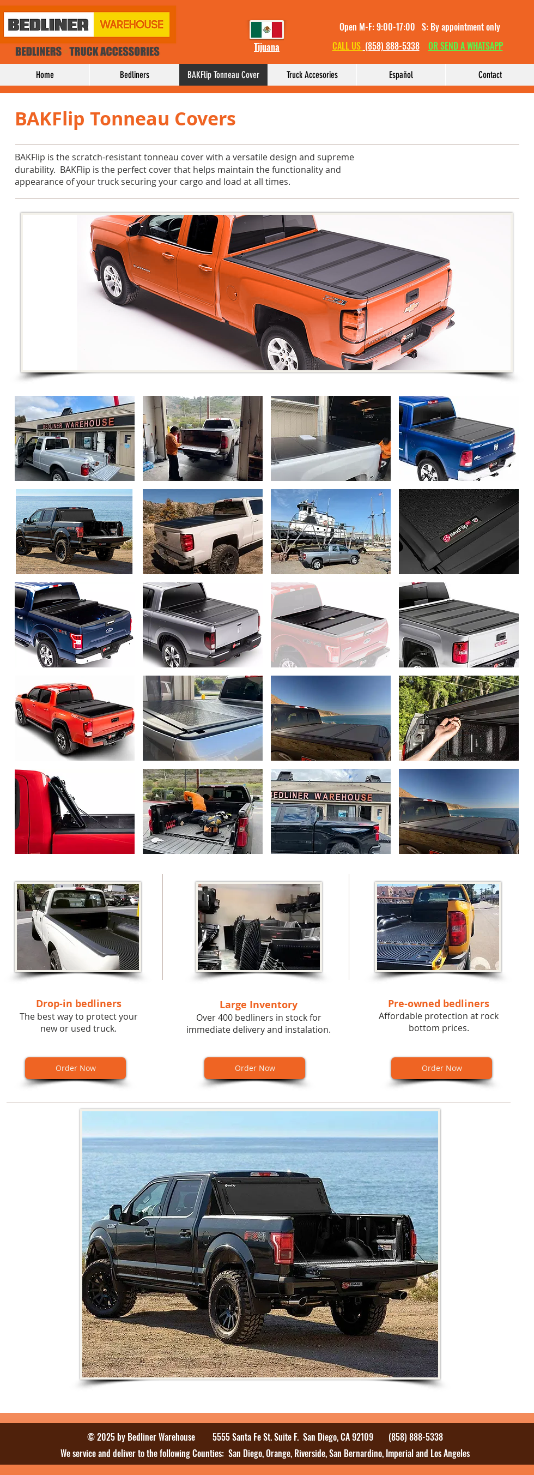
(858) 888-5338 (391, 45)
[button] (75, 438)
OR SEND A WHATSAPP (465, 45)
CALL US (347, 45)
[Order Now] (75, 1068)
